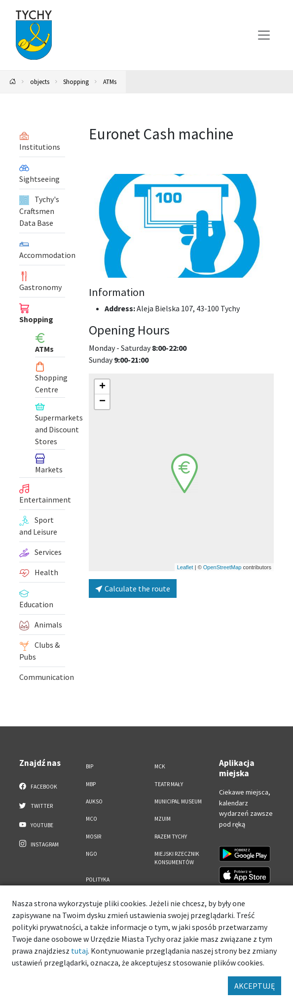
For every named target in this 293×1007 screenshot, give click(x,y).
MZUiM (162, 818)
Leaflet (185, 567)
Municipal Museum (178, 801)
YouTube (36, 824)
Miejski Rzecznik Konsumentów (176, 858)
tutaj (79, 951)
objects (39, 81)
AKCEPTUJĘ (254, 986)
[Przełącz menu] (264, 35)
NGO (91, 853)
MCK (159, 766)
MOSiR (93, 836)
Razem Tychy (170, 836)
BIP (89, 766)
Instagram (39, 843)
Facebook (38, 786)
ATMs (109, 81)
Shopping (76, 81)
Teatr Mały (168, 784)
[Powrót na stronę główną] (12, 82)
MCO (91, 818)
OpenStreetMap (222, 567)
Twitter (36, 805)
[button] (184, 473)
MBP (91, 784)
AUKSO (94, 801)
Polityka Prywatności (103, 883)
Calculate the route (132, 588)
